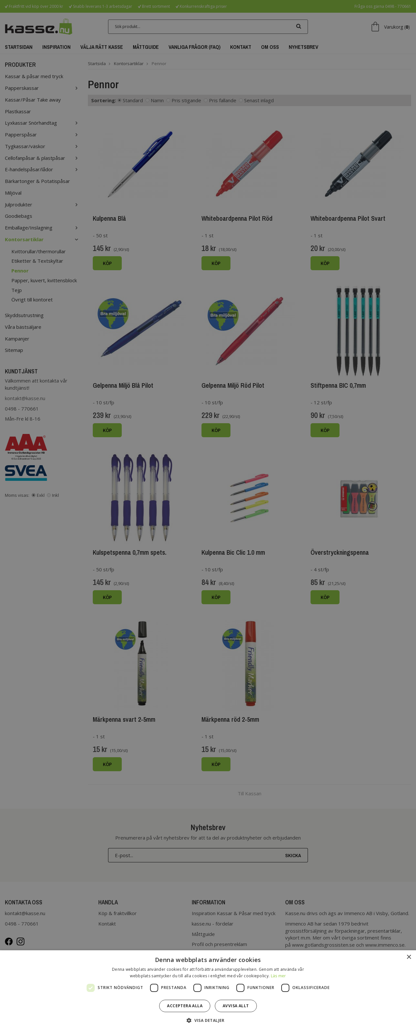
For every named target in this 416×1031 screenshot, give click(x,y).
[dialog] (208, 515)
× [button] (408, 957)
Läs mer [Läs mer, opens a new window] (278, 976)
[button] (208, 1020)
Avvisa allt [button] (236, 1006)
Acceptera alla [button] (184, 1006)
